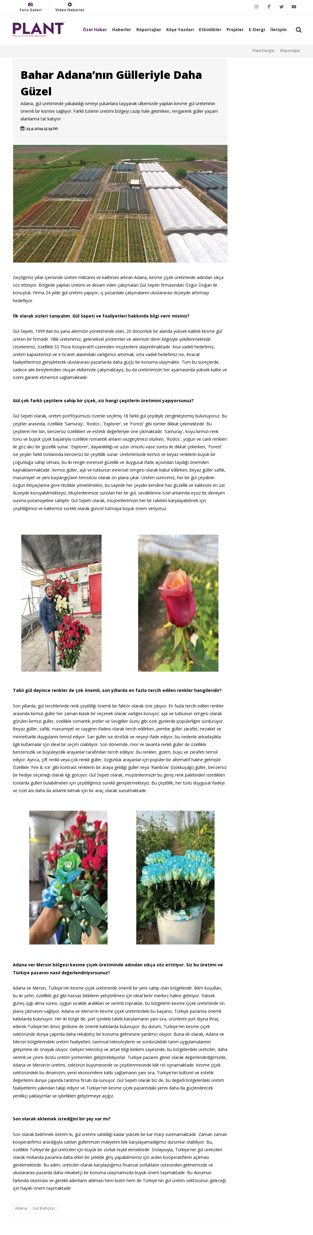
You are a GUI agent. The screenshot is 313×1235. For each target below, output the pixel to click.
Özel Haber (95, 29)
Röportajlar (148, 29)
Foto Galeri (31, 7)
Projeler (235, 29)
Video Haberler (70, 7)
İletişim (278, 29)
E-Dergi (257, 29)
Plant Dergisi (263, 50)
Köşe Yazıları (180, 29)
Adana (21, 1208)
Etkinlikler (210, 29)
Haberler (121, 29)
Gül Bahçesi (44, 1208)
